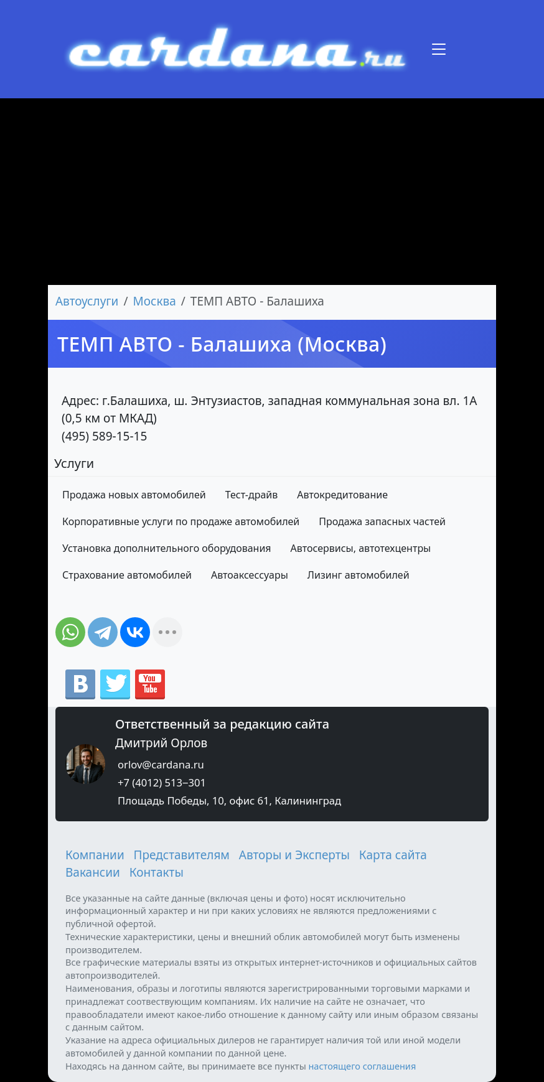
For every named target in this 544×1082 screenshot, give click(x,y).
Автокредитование (342, 494)
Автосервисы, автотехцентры (361, 548)
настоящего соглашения (362, 1066)
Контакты (156, 872)
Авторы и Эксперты (294, 855)
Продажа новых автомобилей (134, 494)
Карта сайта (393, 855)
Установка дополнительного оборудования (166, 548)
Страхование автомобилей (127, 575)
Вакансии (92, 872)
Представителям (182, 855)
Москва (154, 301)
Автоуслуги (86, 301)
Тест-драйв (251, 494)
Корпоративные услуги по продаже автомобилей (180, 521)
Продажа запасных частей (382, 521)
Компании (94, 855)
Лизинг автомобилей (358, 575)
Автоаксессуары (249, 575)
